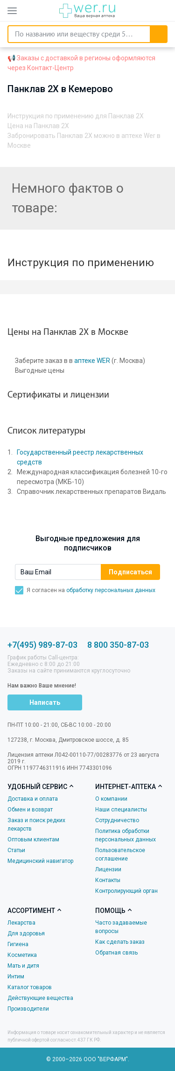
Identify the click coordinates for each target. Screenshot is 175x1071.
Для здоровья (26, 933)
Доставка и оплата (32, 799)
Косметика (22, 955)
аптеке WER (92, 360)
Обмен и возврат (30, 809)
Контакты (107, 880)
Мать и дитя (23, 965)
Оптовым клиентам (33, 839)
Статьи (16, 850)
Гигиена (17, 944)
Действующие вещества (40, 998)
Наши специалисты (121, 809)
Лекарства (21, 922)
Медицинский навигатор (40, 861)
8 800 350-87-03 (118, 645)
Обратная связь (116, 952)
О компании (111, 799)
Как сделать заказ (120, 942)
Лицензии (108, 869)
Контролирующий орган (126, 891)
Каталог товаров (29, 987)
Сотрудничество (117, 820)
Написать (44, 702)
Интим (15, 976)
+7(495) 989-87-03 (42, 645)
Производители (28, 1009)
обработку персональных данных (110, 590)
